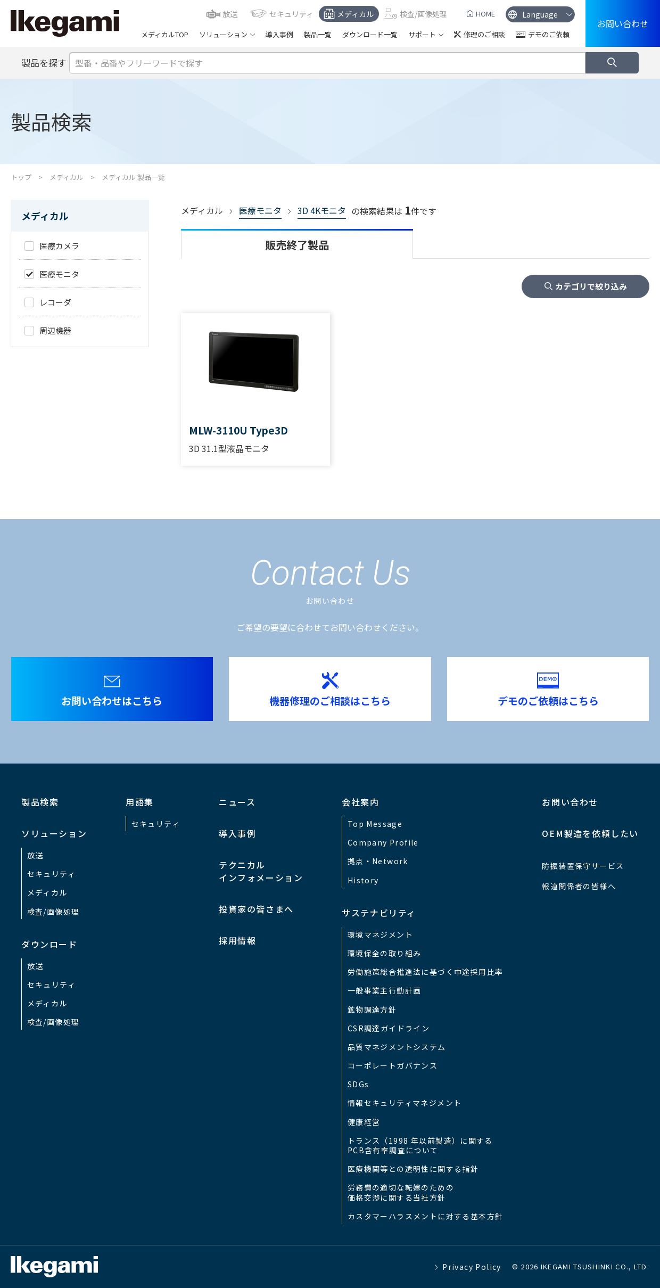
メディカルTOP (164, 34)
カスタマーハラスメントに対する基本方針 (426, 1216)
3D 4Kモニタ (322, 210)
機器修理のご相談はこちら (330, 700)
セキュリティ (291, 14)
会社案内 (360, 801)
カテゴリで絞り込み (591, 286)
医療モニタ (260, 210)
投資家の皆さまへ (256, 909)
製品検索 (40, 801)
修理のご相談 (484, 34)
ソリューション (223, 34)
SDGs (358, 1084)
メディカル (355, 14)
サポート (422, 34)
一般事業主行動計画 (385, 990)
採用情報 (237, 940)
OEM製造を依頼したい (590, 833)
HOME (485, 14)
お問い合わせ (622, 23)
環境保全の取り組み (385, 953)
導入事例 (279, 34)
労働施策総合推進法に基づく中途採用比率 (426, 972)
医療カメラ (59, 245)
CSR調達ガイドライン (389, 1028)
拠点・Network (378, 861)
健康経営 (364, 1122)
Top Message (375, 823)
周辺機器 (55, 330)
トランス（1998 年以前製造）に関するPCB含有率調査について (420, 1145)
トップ (21, 177)
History (363, 880)
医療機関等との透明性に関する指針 (413, 1169)
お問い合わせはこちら (111, 700)
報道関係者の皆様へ (579, 886)
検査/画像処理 (423, 14)
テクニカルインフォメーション (261, 871)
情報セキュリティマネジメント (405, 1102)
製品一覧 (318, 34)
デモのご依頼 (549, 34)
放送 (229, 14)
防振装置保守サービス (583, 865)
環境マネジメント (380, 934)
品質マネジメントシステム (397, 1047)
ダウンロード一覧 (370, 34)
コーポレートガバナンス (393, 1065)
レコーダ (55, 302)
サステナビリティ (379, 912)
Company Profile (383, 842)
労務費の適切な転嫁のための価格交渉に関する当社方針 (401, 1192)
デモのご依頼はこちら (548, 700)
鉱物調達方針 (372, 1009)
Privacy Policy (471, 1266)
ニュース (237, 801)
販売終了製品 (297, 244)
